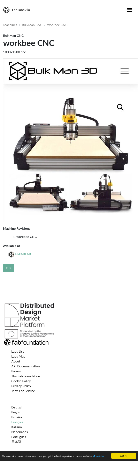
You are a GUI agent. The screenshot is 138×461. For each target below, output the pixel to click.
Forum (16, 371)
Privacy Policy (21, 386)
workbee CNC (57, 25)
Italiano (16, 427)
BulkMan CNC (32, 25)
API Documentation (25, 366)
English (16, 412)
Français (17, 422)
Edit (9, 268)
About (15, 361)
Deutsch (17, 407)
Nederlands (19, 432)
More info (98, 456)
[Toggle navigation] (130, 10)
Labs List (17, 351)
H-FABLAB (23, 254)
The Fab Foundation (25, 376)
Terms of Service (23, 391)
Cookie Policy (21, 381)
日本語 (16, 442)
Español (17, 417)
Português (18, 437)
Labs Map (18, 356)
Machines (10, 25)
